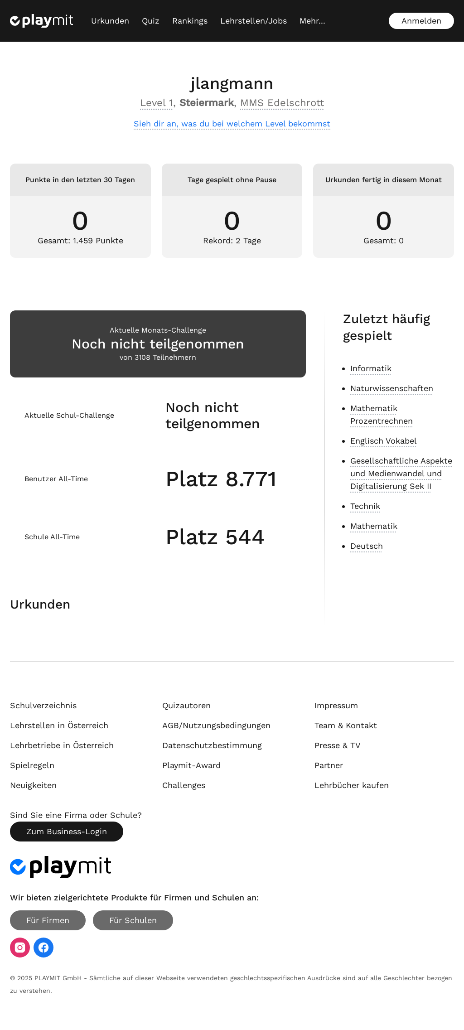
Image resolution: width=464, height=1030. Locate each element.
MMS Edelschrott (282, 102)
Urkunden (110, 20)
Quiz (151, 20)
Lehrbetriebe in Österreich (62, 745)
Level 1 (156, 102)
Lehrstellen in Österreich (59, 725)
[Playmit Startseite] (41, 20)
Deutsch (366, 546)
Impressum (336, 705)
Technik (365, 506)
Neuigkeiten (33, 785)
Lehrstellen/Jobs (253, 20)
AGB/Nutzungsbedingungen (216, 725)
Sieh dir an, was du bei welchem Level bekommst (232, 123)
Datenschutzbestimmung (212, 745)
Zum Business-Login (66, 831)
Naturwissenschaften (391, 388)
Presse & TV (337, 745)
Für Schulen (133, 920)
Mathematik (373, 526)
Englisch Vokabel (383, 440)
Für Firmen (47, 920)
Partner (328, 765)
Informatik (371, 368)
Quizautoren (186, 705)
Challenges (183, 785)
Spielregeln (32, 765)
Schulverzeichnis (43, 705)
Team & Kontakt (345, 725)
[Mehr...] (312, 21)
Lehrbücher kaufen (351, 785)
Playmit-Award (191, 765)
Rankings (190, 20)
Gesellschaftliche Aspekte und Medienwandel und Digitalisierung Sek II (401, 473)
